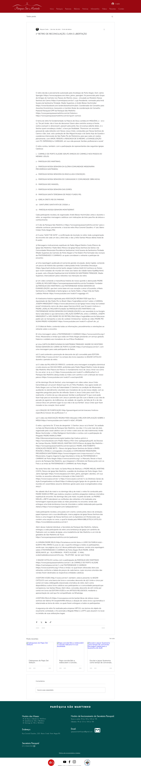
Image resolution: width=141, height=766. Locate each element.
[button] (112, 16)
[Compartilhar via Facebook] (37, 622)
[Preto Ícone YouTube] (65, 762)
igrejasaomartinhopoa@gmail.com (82, 732)
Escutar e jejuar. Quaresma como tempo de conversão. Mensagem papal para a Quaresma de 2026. (101, 662)
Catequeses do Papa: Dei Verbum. (39, 662)
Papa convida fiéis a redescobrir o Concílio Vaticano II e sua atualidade (70, 662)
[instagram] (74, 762)
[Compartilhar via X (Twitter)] (41, 622)
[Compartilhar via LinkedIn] (46, 622)
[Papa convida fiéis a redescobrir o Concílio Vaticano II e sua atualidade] (70, 649)
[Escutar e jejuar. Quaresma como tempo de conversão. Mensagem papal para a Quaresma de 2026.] (101, 649)
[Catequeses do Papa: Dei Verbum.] (40, 649)
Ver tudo (112, 638)
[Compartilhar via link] (50, 622)
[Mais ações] (104, 29)
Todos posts (31, 16)
